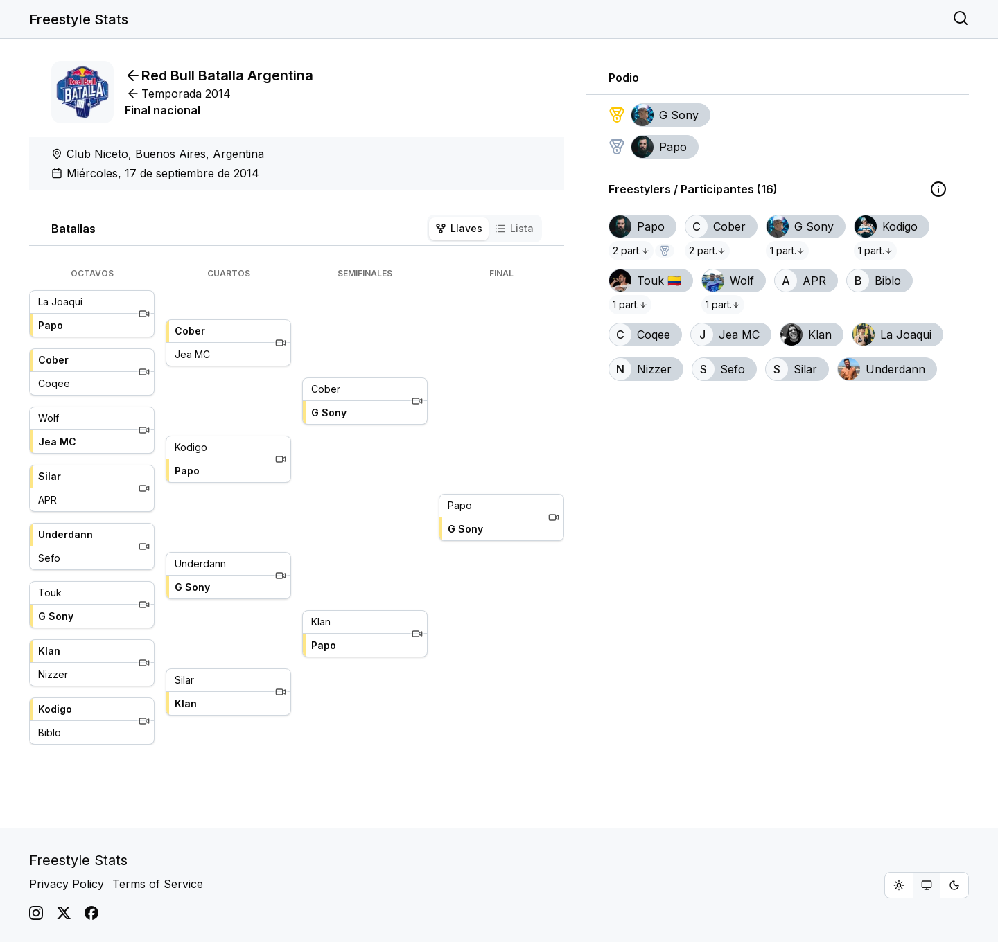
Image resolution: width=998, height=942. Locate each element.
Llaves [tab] (458, 228)
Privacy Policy (66, 884)
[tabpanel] (296, 506)
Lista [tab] (514, 228)
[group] (926, 885)
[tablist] (484, 228)
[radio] (899, 885)
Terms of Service (157, 884)
